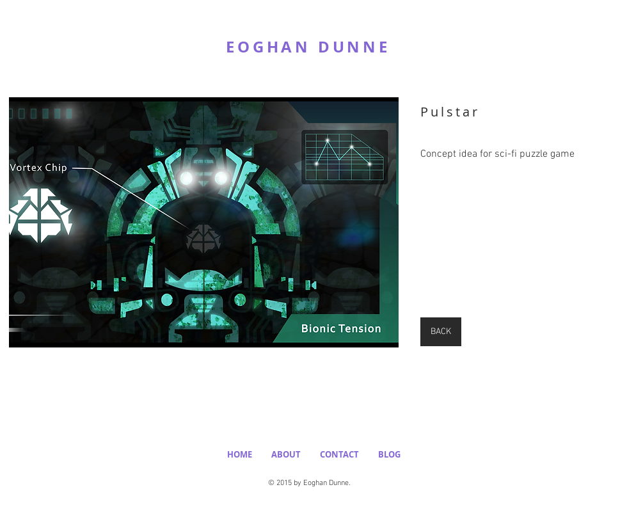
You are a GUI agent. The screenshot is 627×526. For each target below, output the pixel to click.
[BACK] (440, 331)
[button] (204, 222)
